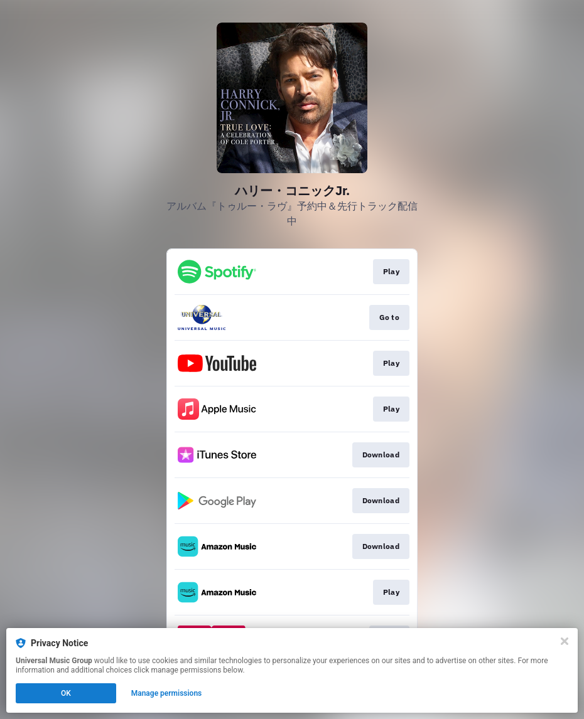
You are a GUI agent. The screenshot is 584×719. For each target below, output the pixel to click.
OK (66, 693)
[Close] (564, 641)
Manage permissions (166, 693)
